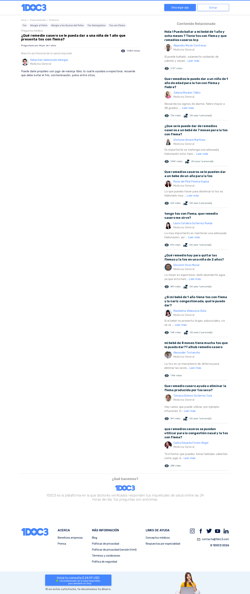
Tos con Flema (117, 25)
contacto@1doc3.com (213, 539)
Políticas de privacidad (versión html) (114, 549)
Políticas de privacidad (105, 543)
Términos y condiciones (106, 555)
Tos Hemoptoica (96, 25)
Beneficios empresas (70, 537)
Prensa (62, 543)
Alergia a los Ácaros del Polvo (67, 25)
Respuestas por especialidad (163, 543)
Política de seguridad (104, 561)
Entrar (213, 7)
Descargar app (180, 7)
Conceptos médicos (158, 537)
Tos (24, 25)
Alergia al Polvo (38, 25)
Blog (94, 537)
